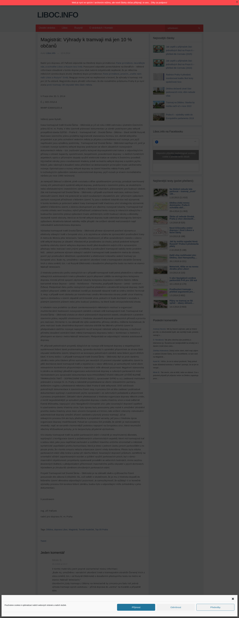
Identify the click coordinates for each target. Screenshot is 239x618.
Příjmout (136, 607)
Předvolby (215, 607)
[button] (232, 598)
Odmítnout (175, 607)
